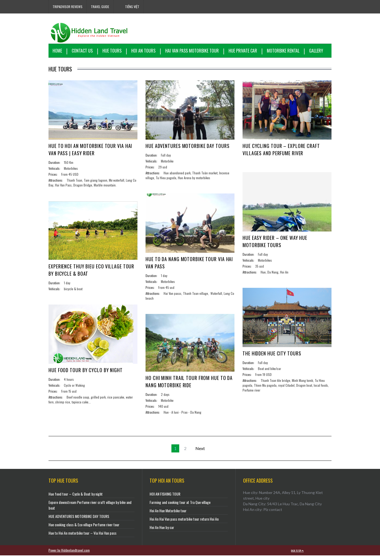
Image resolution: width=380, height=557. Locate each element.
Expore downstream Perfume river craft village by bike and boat (90, 506)
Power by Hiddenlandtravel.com (69, 551)
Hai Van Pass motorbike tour (192, 50)
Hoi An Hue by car (162, 529)
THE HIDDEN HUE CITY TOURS (272, 353)
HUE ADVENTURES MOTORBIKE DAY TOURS (188, 145)
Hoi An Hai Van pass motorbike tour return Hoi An (184, 520)
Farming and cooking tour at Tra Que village (180, 504)
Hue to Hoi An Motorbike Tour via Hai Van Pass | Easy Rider (90, 149)
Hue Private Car (243, 50)
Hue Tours (112, 50)
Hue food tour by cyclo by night (86, 369)
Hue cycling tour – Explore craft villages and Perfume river (281, 149)
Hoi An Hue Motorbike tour (168, 512)
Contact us (82, 50)
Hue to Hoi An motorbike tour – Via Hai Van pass (82, 534)
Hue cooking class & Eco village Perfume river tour (84, 526)
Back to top (297, 552)
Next (200, 449)
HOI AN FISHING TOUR (165, 495)
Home (57, 50)
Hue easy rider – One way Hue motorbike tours (275, 241)
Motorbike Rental (283, 50)
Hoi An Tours (143, 50)
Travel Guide (100, 6)
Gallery (316, 50)
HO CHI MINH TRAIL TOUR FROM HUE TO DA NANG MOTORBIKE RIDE (189, 381)
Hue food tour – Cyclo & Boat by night (76, 495)
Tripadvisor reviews (67, 6)
